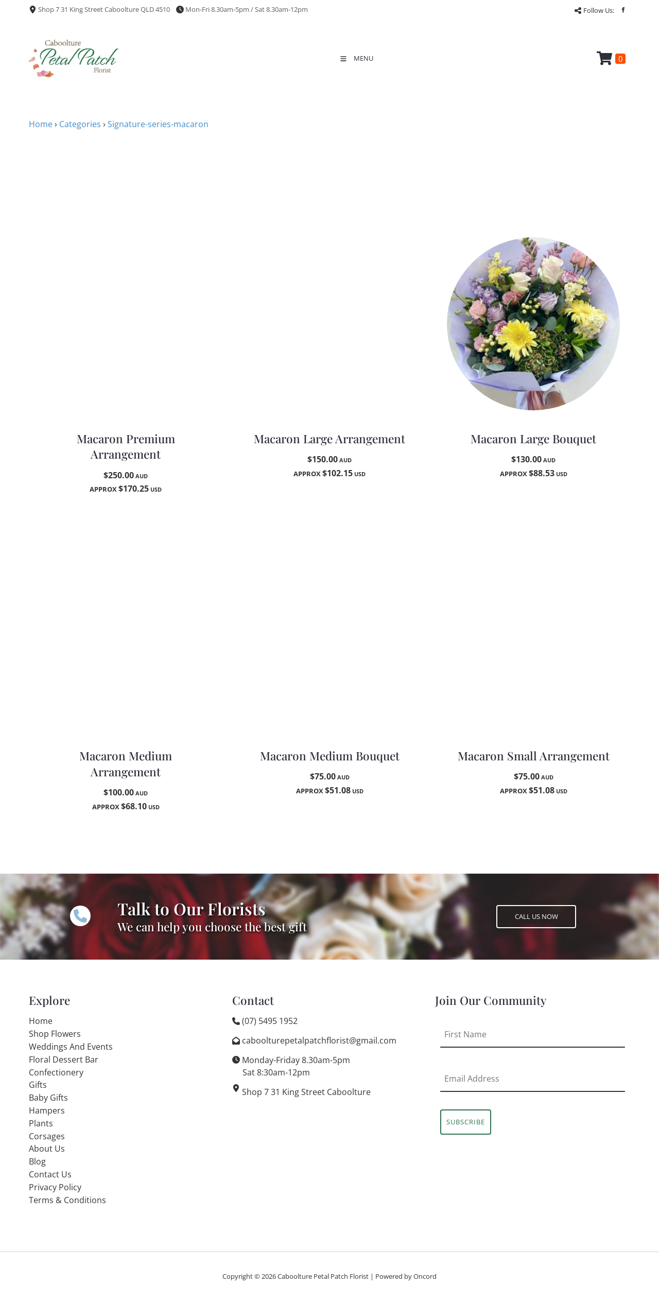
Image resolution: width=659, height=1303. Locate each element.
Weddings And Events (71, 1046)
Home (41, 124)
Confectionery (56, 1072)
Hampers (47, 1110)
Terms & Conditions (67, 1200)
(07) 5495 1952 (270, 1021)
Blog (37, 1161)
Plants (41, 1123)
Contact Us (50, 1174)
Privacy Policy (55, 1187)
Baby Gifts (48, 1097)
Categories (80, 124)
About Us (47, 1148)
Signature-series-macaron (158, 124)
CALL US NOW (518, 911)
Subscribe (465, 1121)
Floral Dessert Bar (63, 1059)
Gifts (38, 1084)
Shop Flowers (55, 1033)
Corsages (47, 1136)
